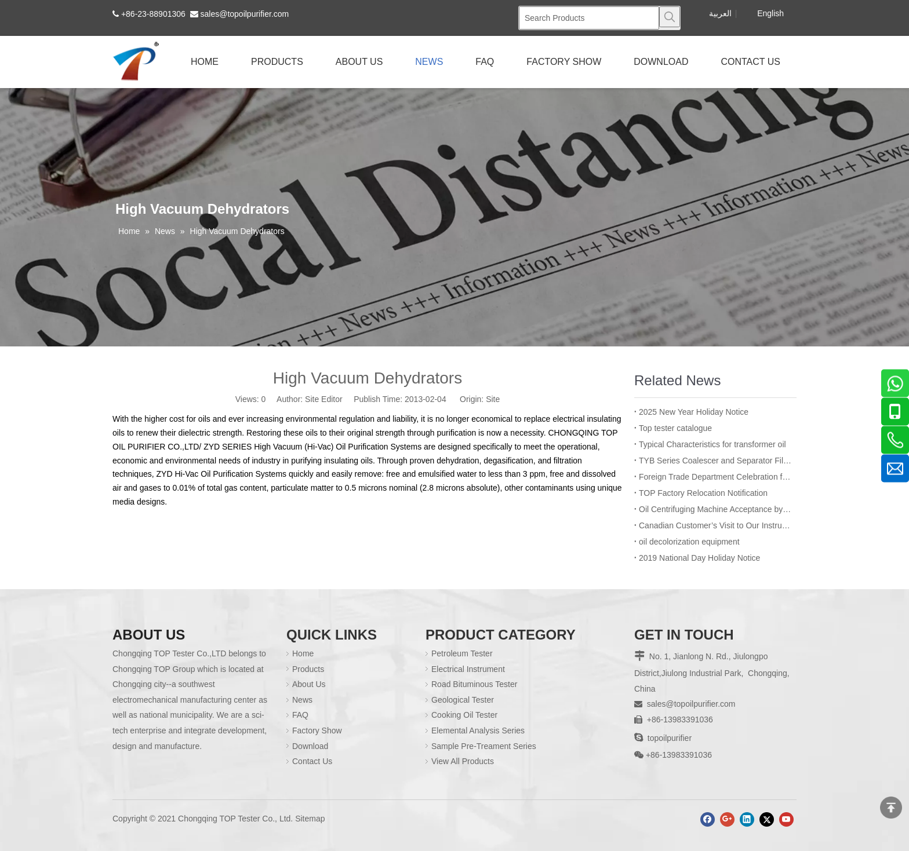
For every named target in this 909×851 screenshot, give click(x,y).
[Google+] (727, 819)
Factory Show (317, 730)
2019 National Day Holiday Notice (699, 558)
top (891, 808)
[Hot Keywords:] (669, 16)
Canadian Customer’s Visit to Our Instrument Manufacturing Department (715, 525)
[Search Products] (589, 18)
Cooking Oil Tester (464, 714)
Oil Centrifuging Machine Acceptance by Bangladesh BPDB (715, 509)
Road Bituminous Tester (474, 684)
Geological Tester (462, 699)
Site (493, 399)
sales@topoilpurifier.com (245, 14)
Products (308, 669)
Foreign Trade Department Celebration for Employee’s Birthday (715, 476)
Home (303, 653)
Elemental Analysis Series (478, 730)
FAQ (300, 714)
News (302, 699)
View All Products (462, 761)
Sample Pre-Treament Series (483, 746)
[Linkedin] (747, 819)
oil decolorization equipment (689, 541)
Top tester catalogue (675, 428)
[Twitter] (766, 819)
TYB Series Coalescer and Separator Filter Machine (715, 460)
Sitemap (310, 818)
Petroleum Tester (462, 653)
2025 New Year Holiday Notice (693, 412)
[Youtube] (786, 819)
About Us (309, 684)
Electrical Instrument (468, 669)
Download (310, 746)
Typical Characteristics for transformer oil (712, 444)
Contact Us (312, 761)
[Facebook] (707, 819)
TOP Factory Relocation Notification (703, 493)
